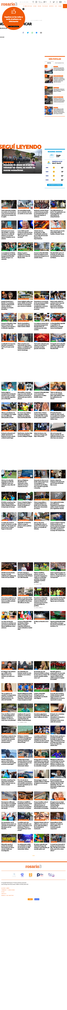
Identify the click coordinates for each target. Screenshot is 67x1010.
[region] (33, 14)
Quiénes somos (5, 888)
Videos (60, 6)
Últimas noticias (27, 6)
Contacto (3, 893)
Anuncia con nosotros (7, 895)
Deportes (51, 6)
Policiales (45, 6)
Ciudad (34, 6)
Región (39, 6)
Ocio (56, 6)
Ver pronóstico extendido (54, 184)
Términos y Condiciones (8, 890)
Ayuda (2, 891)
